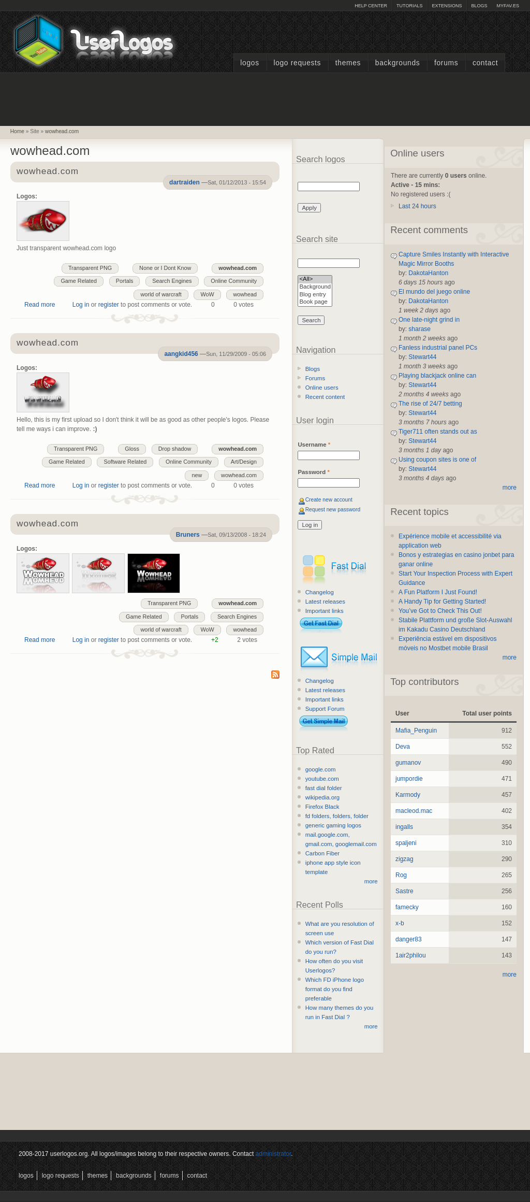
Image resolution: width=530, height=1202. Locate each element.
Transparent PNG (90, 268)
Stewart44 (422, 357)
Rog (401, 875)
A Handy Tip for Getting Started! (442, 601)
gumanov (408, 762)
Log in (81, 304)
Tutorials (409, 5)
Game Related (79, 281)
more (371, 881)
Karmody (407, 794)
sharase (419, 329)
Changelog (319, 592)
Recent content (325, 397)
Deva (402, 746)
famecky (407, 907)
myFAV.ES (507, 5)
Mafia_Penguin (416, 730)
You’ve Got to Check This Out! (440, 610)
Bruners (188, 534)
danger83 (408, 939)
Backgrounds (397, 63)
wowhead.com (62, 131)
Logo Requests (297, 63)
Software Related (125, 462)
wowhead (245, 294)
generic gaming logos (333, 825)
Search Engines (172, 281)
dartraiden (184, 182)
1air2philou (410, 955)
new (197, 475)
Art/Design (244, 462)
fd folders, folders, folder (337, 816)
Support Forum (325, 709)
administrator (273, 1153)
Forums (446, 63)
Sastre (404, 891)
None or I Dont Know (165, 268)
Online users (321, 387)
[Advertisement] (265, 98)
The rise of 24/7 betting (430, 403)
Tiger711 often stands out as (438, 431)
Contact (485, 63)
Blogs (479, 5)
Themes (348, 63)
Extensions (447, 5)
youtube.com (322, 779)
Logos (249, 63)
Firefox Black (322, 807)
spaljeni (406, 843)
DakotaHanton (428, 273)
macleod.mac (413, 810)
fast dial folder (323, 788)
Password (313, 472)
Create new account (328, 500)
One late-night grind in (429, 319)
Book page (315, 302)
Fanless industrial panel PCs (438, 347)
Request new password (333, 509)
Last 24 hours (417, 206)
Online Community (234, 281)
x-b (399, 923)
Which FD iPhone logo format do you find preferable (334, 989)
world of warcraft (160, 294)
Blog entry (315, 295)
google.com (320, 769)
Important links (324, 611)
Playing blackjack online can (437, 375)
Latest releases (325, 601)
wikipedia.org (322, 797)
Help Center (371, 5)
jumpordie (409, 778)
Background (315, 287)
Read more (39, 304)
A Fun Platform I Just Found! (438, 592)
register (108, 304)
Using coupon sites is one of (437, 459)
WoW (207, 294)
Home (17, 131)
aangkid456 (181, 353)
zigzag (404, 859)
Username (314, 444)
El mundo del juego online (434, 291)
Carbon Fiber (322, 853)
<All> (315, 279)
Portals (125, 281)
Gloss (132, 449)
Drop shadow (175, 449)
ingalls (404, 827)
